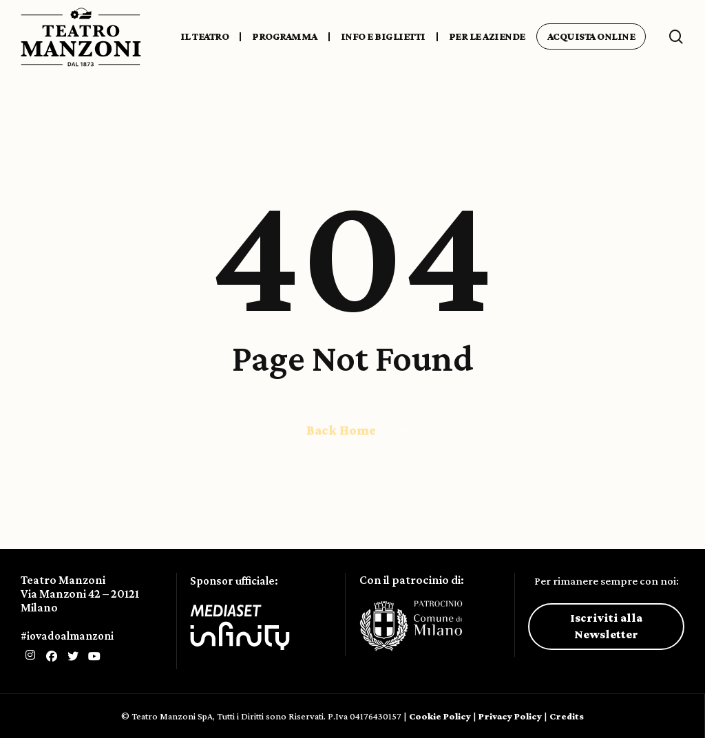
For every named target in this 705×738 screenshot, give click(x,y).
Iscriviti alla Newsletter (606, 626)
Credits (566, 715)
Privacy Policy (510, 715)
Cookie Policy (440, 715)
